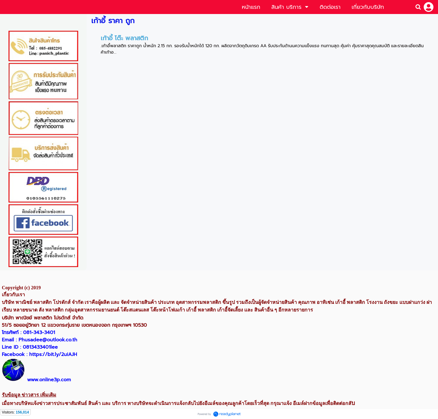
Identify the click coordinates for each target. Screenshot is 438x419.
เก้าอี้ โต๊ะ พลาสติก (124, 38)
